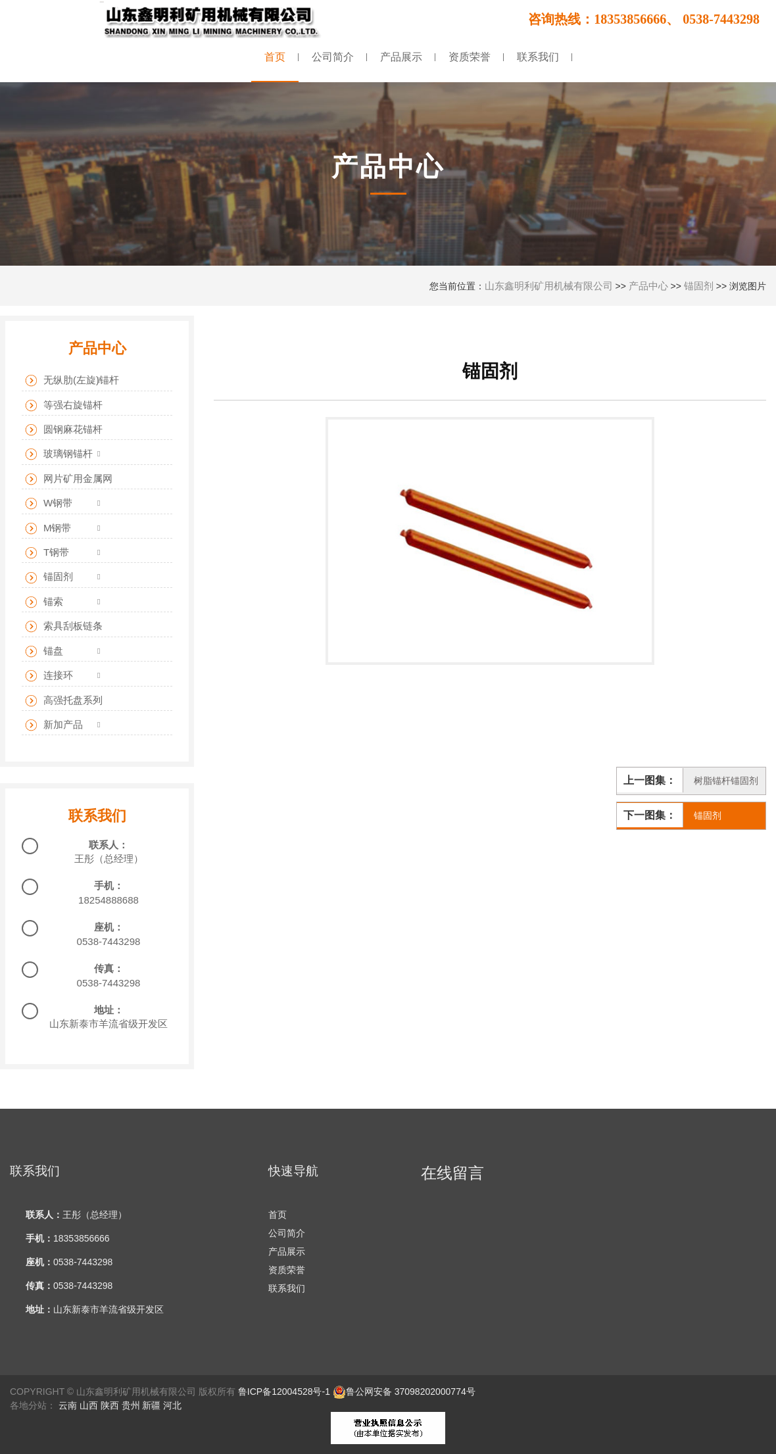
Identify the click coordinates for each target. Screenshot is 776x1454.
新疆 (151, 1405)
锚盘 (44, 651)
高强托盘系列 (64, 700)
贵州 (131, 1405)
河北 (172, 1405)
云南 (68, 1405)
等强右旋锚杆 (64, 405)
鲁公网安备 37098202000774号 (404, 1391)
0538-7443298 (109, 941)
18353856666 (81, 1238)
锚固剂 (699, 285)
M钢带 (48, 528)
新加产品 (54, 725)
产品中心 (648, 285)
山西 (89, 1405)
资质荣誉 (286, 1270)
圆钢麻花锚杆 (64, 430)
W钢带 (48, 503)
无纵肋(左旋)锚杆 (72, 380)
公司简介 (286, 1233)
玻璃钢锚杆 (59, 454)
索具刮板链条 (64, 626)
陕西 (110, 1405)
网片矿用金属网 (68, 479)
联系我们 (286, 1288)
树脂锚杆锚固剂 (726, 780)
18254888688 (108, 900)
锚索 (44, 602)
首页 (277, 1214)
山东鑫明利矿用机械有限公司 (549, 285)
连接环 (49, 675)
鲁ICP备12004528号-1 (284, 1391)
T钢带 (47, 552)
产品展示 (286, 1251)
